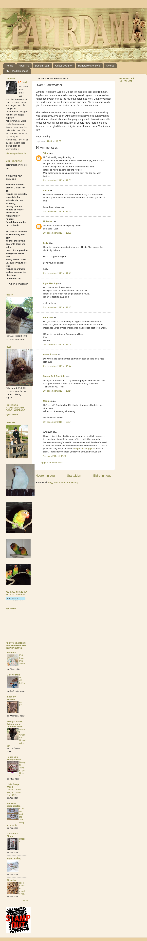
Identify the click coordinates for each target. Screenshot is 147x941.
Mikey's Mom (13, 674)
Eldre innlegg (102, 475)
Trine (45, 153)
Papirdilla (48, 317)
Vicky (46, 190)
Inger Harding (50, 283)
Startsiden (74, 475)
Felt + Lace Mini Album (22, 659)
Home (9, 65)
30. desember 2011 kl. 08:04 (57, 422)
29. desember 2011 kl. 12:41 (57, 273)
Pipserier (11, 880)
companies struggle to (84, 448)
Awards (110, 65)
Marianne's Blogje (12, 834)
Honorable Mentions (89, 65)
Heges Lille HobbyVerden (14, 758)
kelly (45, 243)
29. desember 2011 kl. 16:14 (57, 391)
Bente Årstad (50, 354)
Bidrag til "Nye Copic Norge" (22, 769)
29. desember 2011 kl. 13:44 (57, 366)
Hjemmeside (12, 414)
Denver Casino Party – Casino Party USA (14, 792)
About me (24, 65)
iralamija (11, 652)
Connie (47, 401)
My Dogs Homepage (17, 70)
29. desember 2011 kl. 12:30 (57, 211)
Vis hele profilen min (16, 153)
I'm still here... (22, 680)
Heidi (24, 82)
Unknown (48, 221)
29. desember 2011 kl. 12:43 (57, 307)
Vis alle (25, 900)
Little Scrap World (13, 785)
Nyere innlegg (45, 475)
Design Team (42, 65)
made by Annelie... (12, 698)
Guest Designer (64, 65)
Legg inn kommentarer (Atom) (63, 482)
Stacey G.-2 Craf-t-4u (54, 376)
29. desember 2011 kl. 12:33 (57, 233)
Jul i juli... (21, 703)
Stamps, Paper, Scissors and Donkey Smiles (15, 724)
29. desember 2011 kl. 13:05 (57, 344)
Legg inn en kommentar (51, 462)
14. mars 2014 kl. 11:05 (54, 456)
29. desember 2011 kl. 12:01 (57, 180)
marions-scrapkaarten (13, 804)
